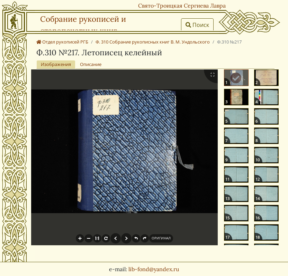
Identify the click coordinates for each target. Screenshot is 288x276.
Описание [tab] (90, 64)
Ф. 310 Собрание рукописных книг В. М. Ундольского (153, 42)
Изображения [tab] (56, 64)
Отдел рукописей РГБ (62, 42)
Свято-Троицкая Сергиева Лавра (182, 5)
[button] (80, 238)
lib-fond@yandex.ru (153, 269)
